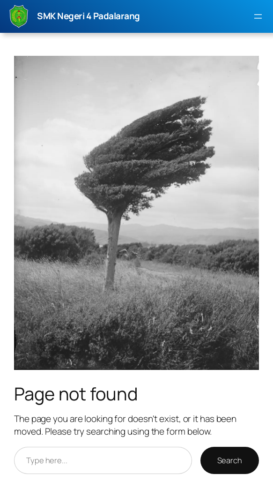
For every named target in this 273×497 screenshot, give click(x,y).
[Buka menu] (258, 16)
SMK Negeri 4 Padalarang (88, 16)
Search (229, 460)
